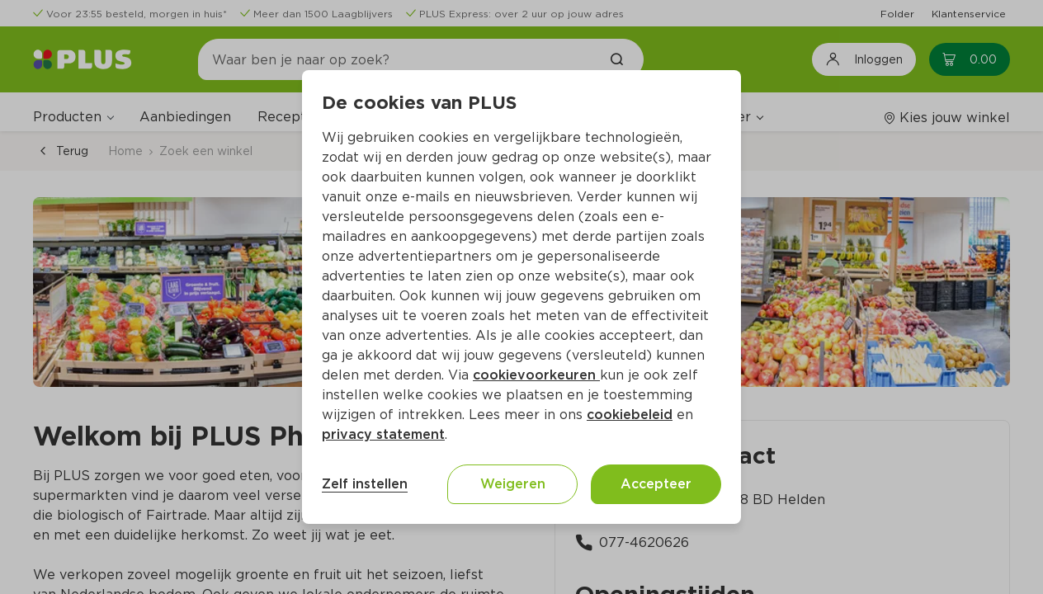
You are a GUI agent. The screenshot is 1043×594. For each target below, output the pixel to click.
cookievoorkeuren (536, 375)
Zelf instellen (365, 484)
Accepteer (656, 484)
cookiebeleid (630, 414)
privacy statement (383, 434)
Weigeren (512, 484)
